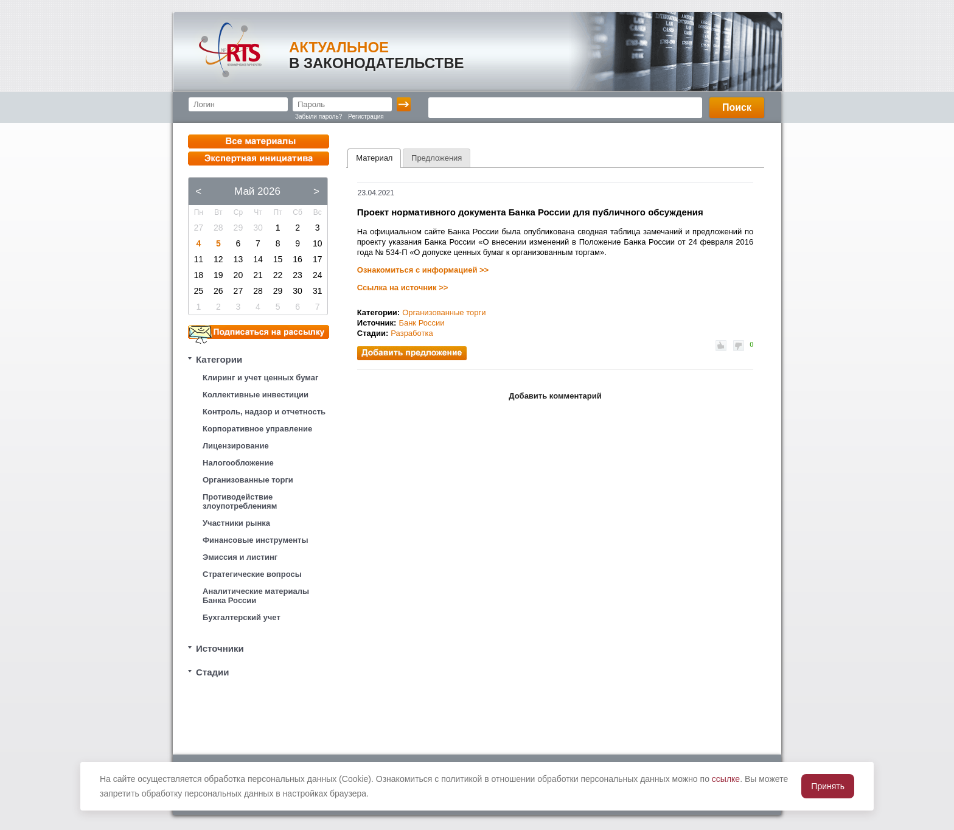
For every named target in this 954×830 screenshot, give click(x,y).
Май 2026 (257, 191)
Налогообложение (238, 462)
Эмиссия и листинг (240, 557)
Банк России (421, 322)
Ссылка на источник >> (402, 287)
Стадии (212, 672)
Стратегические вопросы (252, 574)
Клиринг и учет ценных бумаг (260, 377)
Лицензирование (236, 445)
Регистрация (365, 116)
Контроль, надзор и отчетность (264, 411)
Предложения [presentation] (436, 157)
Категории (219, 359)
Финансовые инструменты (255, 540)
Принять (827, 786)
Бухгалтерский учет (241, 617)
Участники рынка (236, 523)
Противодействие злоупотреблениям (240, 501)
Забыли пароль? (318, 116)
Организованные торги (248, 479)
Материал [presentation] (374, 157)
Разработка (412, 333)
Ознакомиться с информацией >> (423, 269)
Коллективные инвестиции (255, 394)
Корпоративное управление (257, 428)
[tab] (374, 158)
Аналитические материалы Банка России (256, 596)
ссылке (726, 779)
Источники (220, 648)
